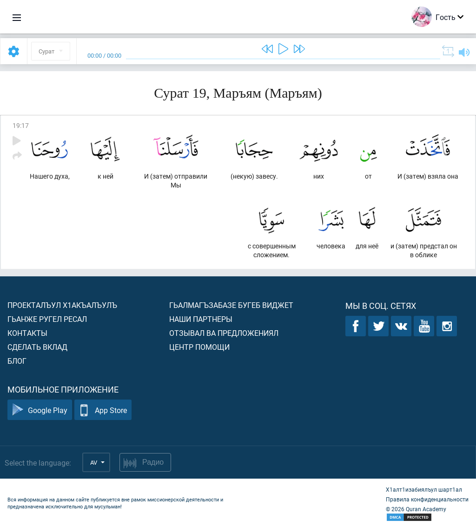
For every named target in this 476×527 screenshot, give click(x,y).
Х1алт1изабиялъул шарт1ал (424, 489)
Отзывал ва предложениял (223, 333)
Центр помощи (199, 347)
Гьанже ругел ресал (47, 319)
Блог (16, 361)
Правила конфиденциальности (427, 499)
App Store (103, 410)
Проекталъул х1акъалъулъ (62, 305)
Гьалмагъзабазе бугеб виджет (231, 305)
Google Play (39, 410)
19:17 (21, 125)
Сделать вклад (37, 347)
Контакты (27, 333)
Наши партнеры (200, 319)
